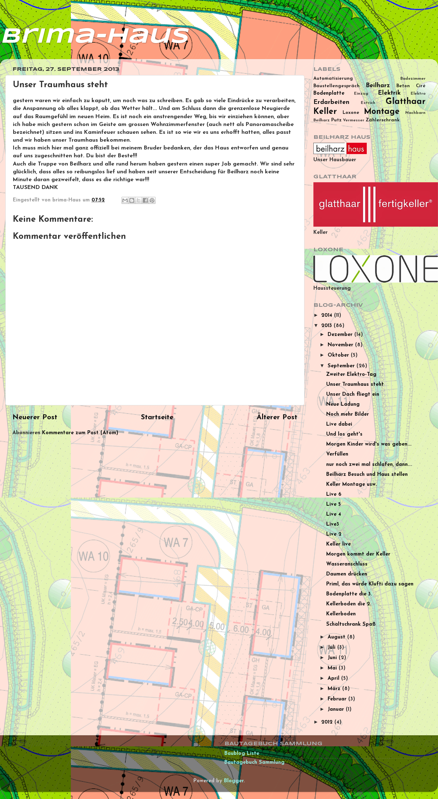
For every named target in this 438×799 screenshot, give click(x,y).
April (334, 678)
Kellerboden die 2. (348, 604)
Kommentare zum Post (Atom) (80, 433)
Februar (338, 699)
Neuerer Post (34, 417)
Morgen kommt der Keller (358, 554)
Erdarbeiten (331, 102)
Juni (333, 658)
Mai (333, 668)
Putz (336, 120)
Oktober (339, 355)
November (341, 345)
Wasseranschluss (346, 564)
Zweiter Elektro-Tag (351, 374)
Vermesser (353, 120)
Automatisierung (333, 78)
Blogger (234, 781)
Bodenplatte (328, 93)
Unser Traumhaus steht (355, 384)
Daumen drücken (346, 574)
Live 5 (333, 504)
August (337, 637)
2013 (327, 325)
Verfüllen (337, 454)
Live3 (332, 524)
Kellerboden (341, 614)
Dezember (341, 334)
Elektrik (389, 93)
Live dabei (339, 424)
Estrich (368, 103)
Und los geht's (344, 434)
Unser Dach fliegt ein (352, 394)
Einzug (361, 93)
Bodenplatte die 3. (349, 594)
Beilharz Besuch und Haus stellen (367, 474)
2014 (327, 315)
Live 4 (333, 514)
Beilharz (378, 86)
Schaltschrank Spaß (351, 624)
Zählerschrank (383, 120)
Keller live (338, 544)
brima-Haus (94, 36)
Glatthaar (406, 102)
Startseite (157, 417)
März (335, 689)
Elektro (418, 93)
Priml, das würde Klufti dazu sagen (369, 584)
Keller (325, 112)
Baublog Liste (241, 753)
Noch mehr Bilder (347, 414)
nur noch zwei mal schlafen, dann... (369, 464)
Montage (382, 112)
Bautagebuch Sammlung (254, 762)
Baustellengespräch (336, 86)
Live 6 (333, 494)
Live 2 (333, 534)
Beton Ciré (411, 86)
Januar (337, 709)
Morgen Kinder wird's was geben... (369, 444)
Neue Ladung (343, 404)
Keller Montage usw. (351, 484)
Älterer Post (277, 417)
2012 (327, 722)
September (342, 366)
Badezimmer (413, 79)
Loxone (351, 112)
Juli (332, 647)
